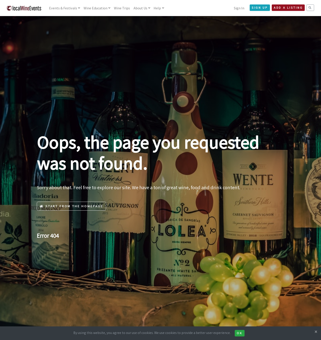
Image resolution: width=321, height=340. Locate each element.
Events (63, 8)
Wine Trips (122, 8)
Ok (239, 333)
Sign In (239, 8)
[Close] (315, 331)
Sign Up (260, 8)
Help (157, 8)
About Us (140, 8)
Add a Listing (288, 8)
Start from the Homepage (71, 206)
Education (95, 8)
